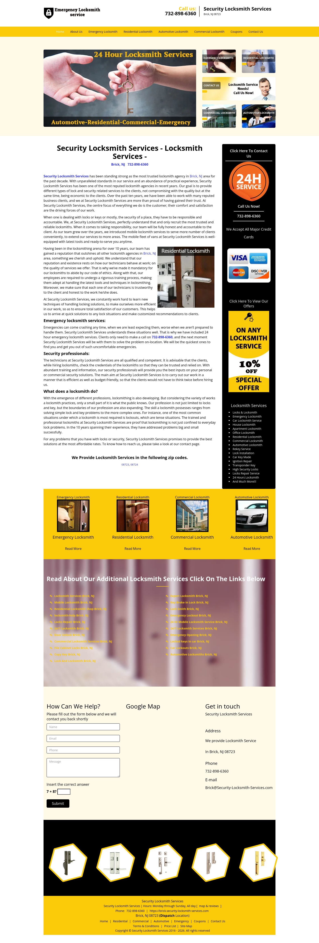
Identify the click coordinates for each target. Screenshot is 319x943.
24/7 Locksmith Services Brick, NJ (193, 628)
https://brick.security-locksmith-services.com (179, 911)
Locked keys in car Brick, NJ (189, 641)
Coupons (236, 32)
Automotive (161, 921)
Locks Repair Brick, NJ (69, 622)
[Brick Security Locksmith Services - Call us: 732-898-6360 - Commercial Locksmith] (219, 113)
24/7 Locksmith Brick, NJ (71, 628)
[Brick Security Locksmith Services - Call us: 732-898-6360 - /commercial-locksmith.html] (204, 119)
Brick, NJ (118, 164)
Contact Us (256, 32)
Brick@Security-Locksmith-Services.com (239, 787)
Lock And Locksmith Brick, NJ (75, 661)
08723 (125, 464)
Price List (170, 926)
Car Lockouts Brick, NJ (186, 648)
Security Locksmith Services (66, 176)
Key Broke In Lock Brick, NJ (189, 602)
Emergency (181, 921)
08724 (134, 464)
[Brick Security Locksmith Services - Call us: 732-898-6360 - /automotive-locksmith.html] (244, 119)
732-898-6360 (180, 13)
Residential (120, 921)
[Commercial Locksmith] (192, 539)
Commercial (141, 921)
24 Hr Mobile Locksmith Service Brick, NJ (198, 622)
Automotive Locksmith (173, 32)
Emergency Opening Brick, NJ (190, 635)
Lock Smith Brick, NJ (184, 609)
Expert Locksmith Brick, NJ (189, 596)
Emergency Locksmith (102, 32)
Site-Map (186, 926)
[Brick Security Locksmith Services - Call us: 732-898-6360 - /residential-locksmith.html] (244, 64)
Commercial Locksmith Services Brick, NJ (83, 641)
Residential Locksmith (137, 32)
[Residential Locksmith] (133, 539)
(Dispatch (167, 915)
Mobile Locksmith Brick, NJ (73, 602)
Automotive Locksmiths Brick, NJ (193, 654)
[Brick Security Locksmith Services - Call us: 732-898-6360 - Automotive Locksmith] (259, 113)
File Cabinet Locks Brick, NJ (73, 648)
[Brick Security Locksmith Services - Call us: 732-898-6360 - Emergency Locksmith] (218, 58)
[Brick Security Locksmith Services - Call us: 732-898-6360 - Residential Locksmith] (258, 58)
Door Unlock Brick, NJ (69, 635)
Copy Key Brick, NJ (67, 654)
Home (60, 32)
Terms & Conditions (146, 926)
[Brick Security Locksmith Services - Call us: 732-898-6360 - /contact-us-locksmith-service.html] (238, 88)
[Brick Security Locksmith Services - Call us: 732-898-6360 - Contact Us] (211, 85)
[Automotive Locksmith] (252, 539)
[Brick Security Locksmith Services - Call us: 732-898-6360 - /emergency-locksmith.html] (204, 64)
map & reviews (209, 906)
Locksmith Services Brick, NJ (74, 596)
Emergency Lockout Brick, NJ (190, 615)
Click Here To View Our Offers (248, 303)
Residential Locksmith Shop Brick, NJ (80, 609)
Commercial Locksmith (209, 32)
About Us (76, 32)
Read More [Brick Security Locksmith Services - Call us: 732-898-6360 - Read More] (73, 548)
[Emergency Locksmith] (73, 539)
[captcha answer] (63, 792)
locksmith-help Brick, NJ (71, 615)
